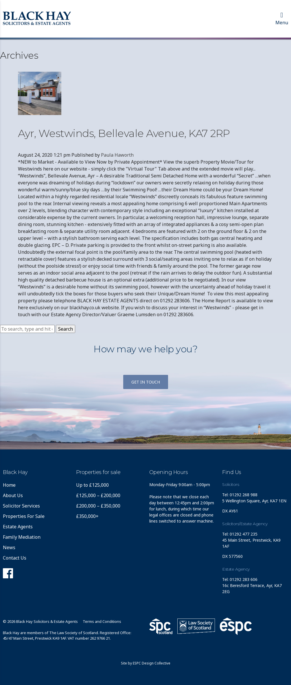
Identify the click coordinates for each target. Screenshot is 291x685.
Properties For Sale (24, 516)
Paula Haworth (117, 155)
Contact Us (14, 558)
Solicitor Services (21, 506)
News (9, 547)
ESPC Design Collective (151, 663)
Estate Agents (18, 526)
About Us (13, 495)
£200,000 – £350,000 (98, 506)
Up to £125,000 (92, 485)
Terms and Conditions (102, 621)
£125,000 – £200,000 (98, 495)
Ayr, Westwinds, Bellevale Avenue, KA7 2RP (124, 133)
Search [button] (65, 329)
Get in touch (145, 382)
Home (9, 485)
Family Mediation (21, 537)
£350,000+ (87, 516)
